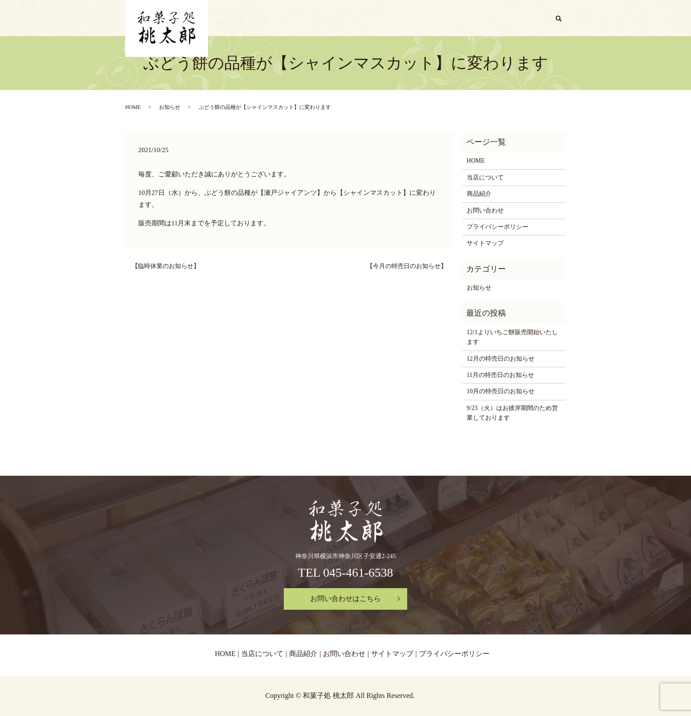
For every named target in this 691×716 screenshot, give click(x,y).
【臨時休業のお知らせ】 (166, 266)
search (562, 19)
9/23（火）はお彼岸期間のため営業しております (512, 413)
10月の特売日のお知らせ (501, 391)
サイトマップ (485, 243)
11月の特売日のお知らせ (500, 375)
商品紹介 (479, 18)
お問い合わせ (525, 18)
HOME (392, 18)
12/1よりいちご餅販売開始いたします (512, 337)
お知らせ (169, 107)
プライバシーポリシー (497, 227)
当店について (433, 18)
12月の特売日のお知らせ (501, 358)
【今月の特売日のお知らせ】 (407, 266)
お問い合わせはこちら (345, 598)
